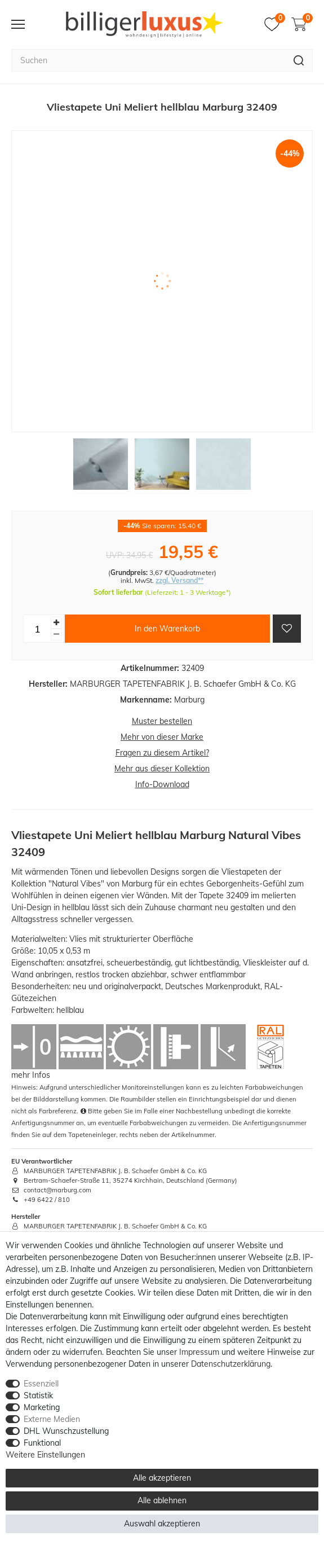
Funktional (42, 1443)
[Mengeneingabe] (37, 628)
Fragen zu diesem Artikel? (162, 753)
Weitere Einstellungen (45, 1455)
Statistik (38, 1395)
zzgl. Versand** (179, 580)
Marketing (42, 1407)
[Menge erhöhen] (56, 623)
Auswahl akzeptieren (162, 1523)
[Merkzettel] (274, 24)
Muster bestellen (162, 721)
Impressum (199, 1352)
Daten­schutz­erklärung (230, 1364)
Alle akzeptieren (162, 1478)
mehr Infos (30, 1075)
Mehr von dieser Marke (162, 737)
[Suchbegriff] (148, 60)
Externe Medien (52, 1419)
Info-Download (162, 784)
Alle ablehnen (162, 1500)
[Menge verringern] (56, 634)
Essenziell (41, 1384)
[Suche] (299, 60)
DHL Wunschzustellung (66, 1431)
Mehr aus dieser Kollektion (162, 768)
